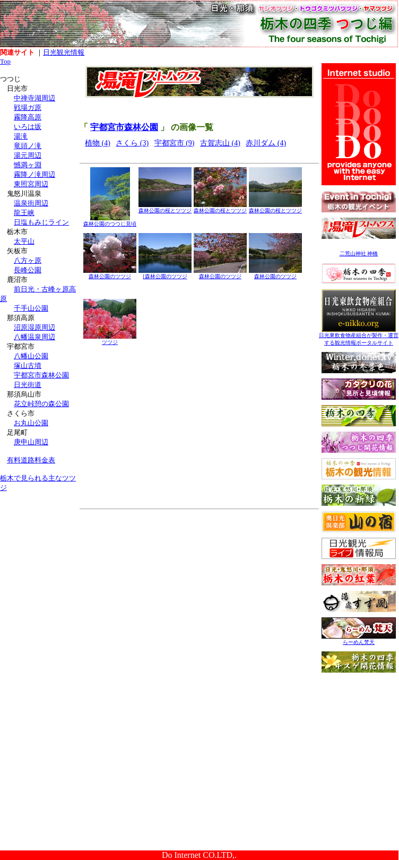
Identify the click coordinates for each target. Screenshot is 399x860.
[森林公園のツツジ (165, 273)
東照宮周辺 (31, 184)
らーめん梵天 (359, 639)
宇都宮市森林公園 (41, 375)
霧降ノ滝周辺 (34, 174)
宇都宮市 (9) (174, 143)
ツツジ (109, 339)
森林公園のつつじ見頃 (109, 221)
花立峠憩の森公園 (41, 404)
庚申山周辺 (31, 442)
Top (5, 61)
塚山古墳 (27, 365)
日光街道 (27, 385)
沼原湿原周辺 (34, 327)
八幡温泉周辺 (34, 337)
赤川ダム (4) (266, 143)
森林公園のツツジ (109, 273)
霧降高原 (27, 117)
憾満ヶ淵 (27, 165)
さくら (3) (132, 143)
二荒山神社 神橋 (359, 253)
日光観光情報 (63, 52)
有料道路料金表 (31, 460)
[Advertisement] (40, 567)
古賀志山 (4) (220, 143)
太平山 (24, 241)
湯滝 (21, 136)
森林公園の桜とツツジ (165, 207)
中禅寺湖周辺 (34, 98)
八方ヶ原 (27, 260)
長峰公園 (27, 270)
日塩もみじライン (41, 222)
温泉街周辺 (31, 203)
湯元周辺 (27, 155)
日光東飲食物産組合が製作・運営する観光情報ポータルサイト (358, 336)
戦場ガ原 (27, 107)
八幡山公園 (31, 356)
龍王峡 (24, 213)
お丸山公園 (31, 423)
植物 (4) (97, 143)
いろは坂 (27, 127)
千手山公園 (31, 308)
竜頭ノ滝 (27, 146)
